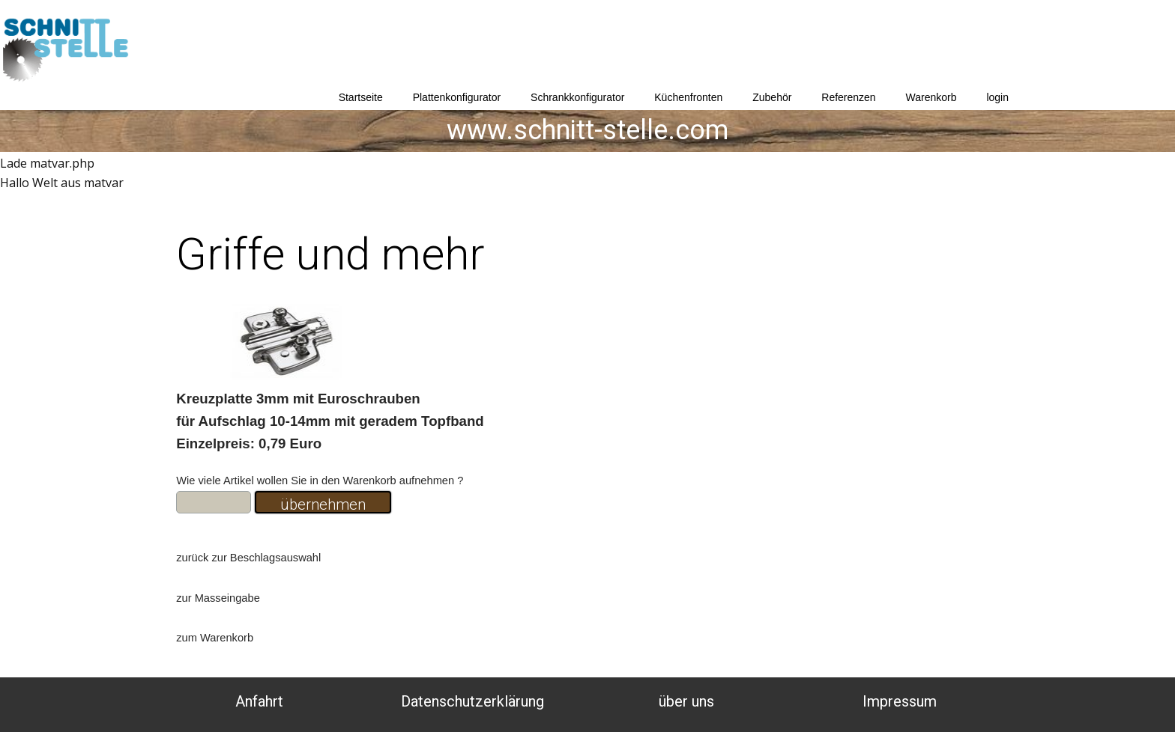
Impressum (900, 701)
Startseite (361, 97)
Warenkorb (931, 97)
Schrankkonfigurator (577, 97)
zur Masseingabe (218, 598)
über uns (686, 701)
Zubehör (771, 97)
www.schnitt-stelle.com (587, 130)
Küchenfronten (688, 97)
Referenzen (848, 97)
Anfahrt (259, 701)
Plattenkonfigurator (457, 97)
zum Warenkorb (214, 638)
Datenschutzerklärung (472, 701)
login (997, 97)
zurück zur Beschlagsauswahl (248, 558)
